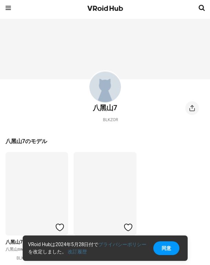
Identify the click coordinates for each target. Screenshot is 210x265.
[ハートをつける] (59, 227)
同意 (166, 248)
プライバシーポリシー (122, 244)
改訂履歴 (77, 251)
